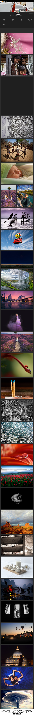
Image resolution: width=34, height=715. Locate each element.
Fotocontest (4, 1)
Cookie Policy (18, 713)
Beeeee (19, 16)
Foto (3, 24)
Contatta (31, 13)
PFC (21, 19)
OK (14, 713)
